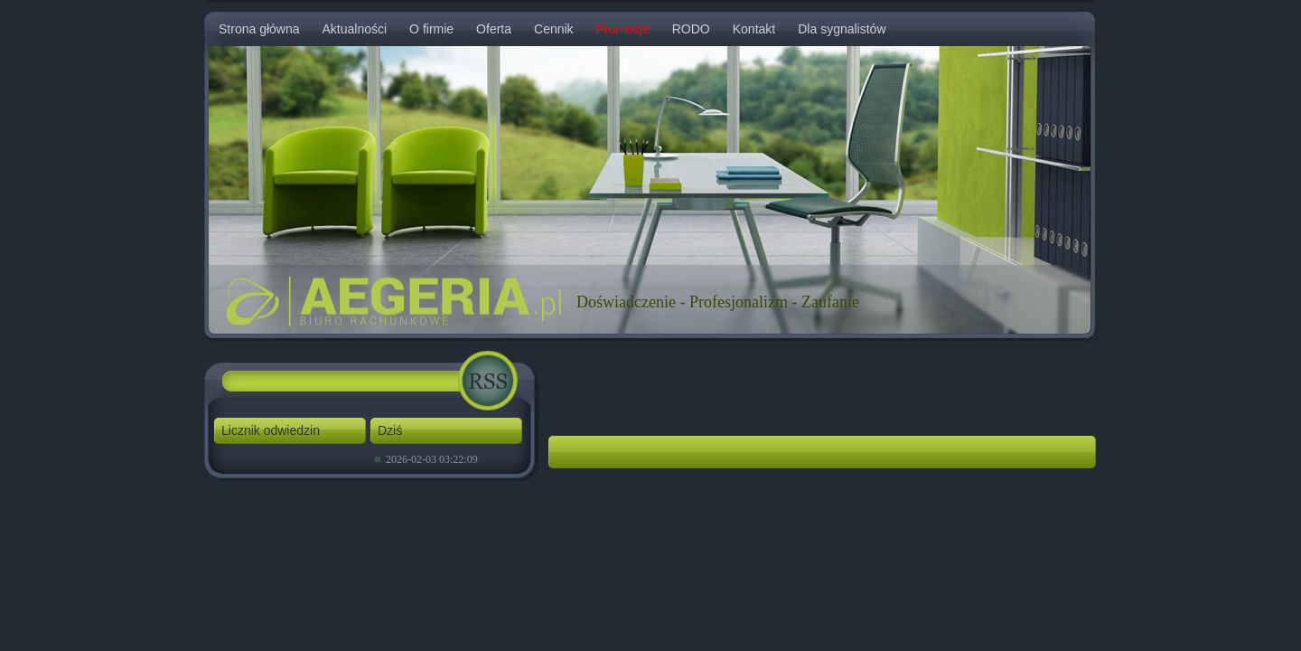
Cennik (554, 29)
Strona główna (259, 29)
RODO (691, 29)
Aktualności (355, 29)
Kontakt (754, 29)
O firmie (431, 29)
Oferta (493, 29)
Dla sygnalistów (841, 29)
